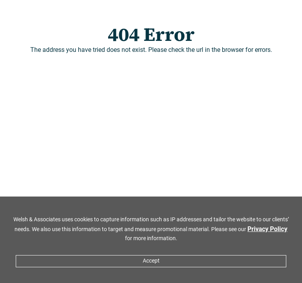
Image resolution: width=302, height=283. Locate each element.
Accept (151, 260)
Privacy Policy (267, 229)
